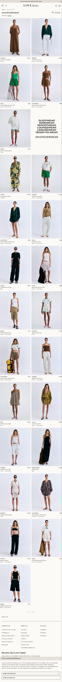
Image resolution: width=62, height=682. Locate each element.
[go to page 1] (27, 612)
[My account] (56, 5)
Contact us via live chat (8, 629)
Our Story (24, 629)
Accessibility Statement (28, 647)
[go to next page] (35, 612)
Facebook (43, 635)
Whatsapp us (5, 632)
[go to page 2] (29, 612)
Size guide (5, 644)
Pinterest (43, 632)
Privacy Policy (25, 644)
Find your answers (7, 638)
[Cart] (59, 5)
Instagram (43, 629)
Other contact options (8, 635)
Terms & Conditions (27, 641)
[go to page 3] (32, 612)
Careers (23, 638)
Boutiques (24, 632)
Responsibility (25, 635)
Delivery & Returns (7, 641)
